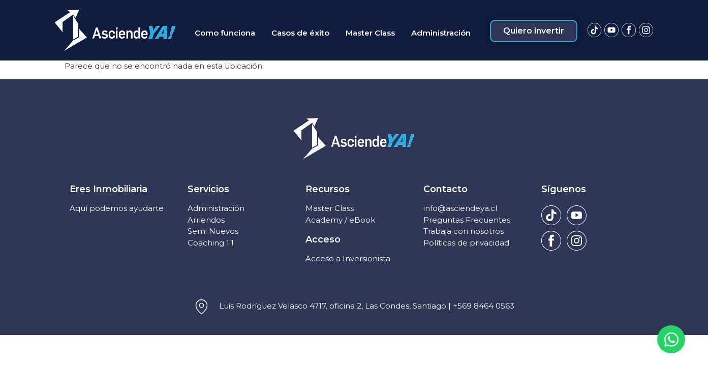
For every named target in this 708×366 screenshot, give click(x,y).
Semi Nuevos (213, 231)
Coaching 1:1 (211, 243)
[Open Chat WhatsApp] (671, 339)
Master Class (329, 208)
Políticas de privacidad (466, 243)
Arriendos (206, 220)
